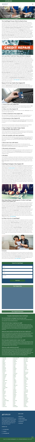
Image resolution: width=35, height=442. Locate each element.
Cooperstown (5, 380)
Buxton (4, 372)
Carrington (4, 375)
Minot (14, 399)
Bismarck (4, 367)
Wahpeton (25, 394)
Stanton (25, 381)
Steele (25, 382)
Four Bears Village (6, 400)
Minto (14, 401)
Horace (14, 370)
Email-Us (4, 431)
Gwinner (14, 360)
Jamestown (15, 373)
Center (4, 379)
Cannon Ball (5, 374)
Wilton (25, 404)
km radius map (17, 298)
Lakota (14, 379)
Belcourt (4, 362)
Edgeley (4, 388)
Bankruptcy (21, 416)
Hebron (14, 367)
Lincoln (14, 386)
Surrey (25, 385)
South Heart (26, 379)
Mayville (14, 395)
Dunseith (4, 386)
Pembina (25, 367)
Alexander (4, 357)
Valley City (26, 392)
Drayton (4, 385)
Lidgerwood (15, 385)
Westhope (25, 400)
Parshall (25, 366)
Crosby (4, 381)
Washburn (25, 397)
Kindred (14, 376)
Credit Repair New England (13, 18)
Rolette (25, 374)
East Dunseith (5, 387)
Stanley (25, 380)
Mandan (14, 391)
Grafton (4, 405)
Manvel (14, 393)
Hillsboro (14, 369)
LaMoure (14, 380)
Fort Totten (4, 399)
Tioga (25, 387)
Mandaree (15, 392)
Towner (25, 388)
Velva (25, 393)
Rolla (25, 375)
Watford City (26, 398)
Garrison (4, 401)
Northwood (26, 361)
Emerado (4, 392)
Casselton (4, 376)
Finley (4, 397)
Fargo (4, 394)
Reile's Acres (26, 372)
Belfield (4, 363)
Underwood (26, 391)
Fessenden (4, 395)
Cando (4, 373)
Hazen (14, 366)
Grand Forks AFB (16, 357)
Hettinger (15, 368)
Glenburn (4, 404)
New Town (25, 360)
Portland (25, 368)
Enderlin (4, 393)
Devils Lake (4, 382)
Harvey (14, 362)
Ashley (4, 360)
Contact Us (21, 423)
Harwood (14, 363)
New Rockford (26, 357)
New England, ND (6, 433)
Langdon (14, 381)
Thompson (26, 386)
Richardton (26, 373)
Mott (14, 404)
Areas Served (21, 421)
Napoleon (14, 405)
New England (6, 18)
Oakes (25, 362)
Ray (24, 370)
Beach (4, 361)
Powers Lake (26, 369)
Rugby (25, 376)
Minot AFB (15, 400)
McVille (14, 397)
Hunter (14, 372)
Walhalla (25, 395)
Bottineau (4, 368)
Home (3, 18)
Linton (14, 387)
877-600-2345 (8, 1)
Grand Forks (5, 406)
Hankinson (15, 361)
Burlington (4, 370)
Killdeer (14, 375)
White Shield (26, 401)
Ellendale (4, 391)
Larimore (14, 382)
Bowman (4, 369)
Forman (4, 398)
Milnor (14, 398)
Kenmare (14, 374)
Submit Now (17, 280)
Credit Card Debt (22, 418)
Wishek (25, 405)
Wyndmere (26, 406)
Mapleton (14, 394)
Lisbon (14, 388)
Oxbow (25, 363)
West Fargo (26, 399)
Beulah (4, 366)
